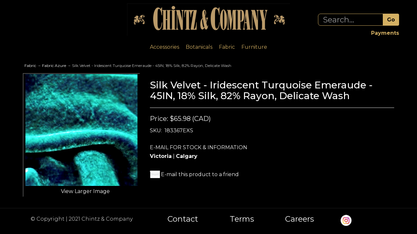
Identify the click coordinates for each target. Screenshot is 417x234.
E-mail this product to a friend (200, 174)
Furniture (254, 47)
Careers (299, 219)
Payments (385, 33)
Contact (182, 219)
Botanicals (199, 47)
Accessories (164, 47)
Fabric (227, 47)
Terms (242, 219)
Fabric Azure (54, 65)
